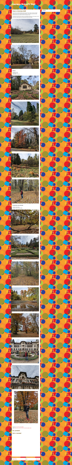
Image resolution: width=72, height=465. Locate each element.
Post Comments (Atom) (28, 462)
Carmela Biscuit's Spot (23, 4)
